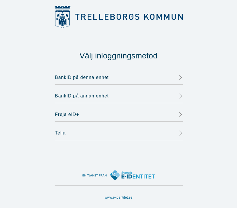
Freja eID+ (118, 115)
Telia (118, 133)
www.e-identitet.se (118, 197)
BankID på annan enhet (118, 96)
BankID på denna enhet (118, 77)
